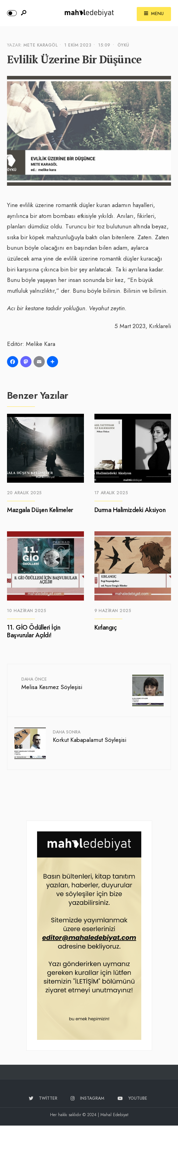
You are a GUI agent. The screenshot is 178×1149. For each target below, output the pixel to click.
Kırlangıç (105, 627)
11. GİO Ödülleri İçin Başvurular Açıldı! (33, 631)
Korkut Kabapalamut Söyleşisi (89, 736)
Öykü (123, 45)
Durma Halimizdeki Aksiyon (130, 510)
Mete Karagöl (40, 45)
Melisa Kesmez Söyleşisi (51, 683)
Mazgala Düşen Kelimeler (40, 510)
